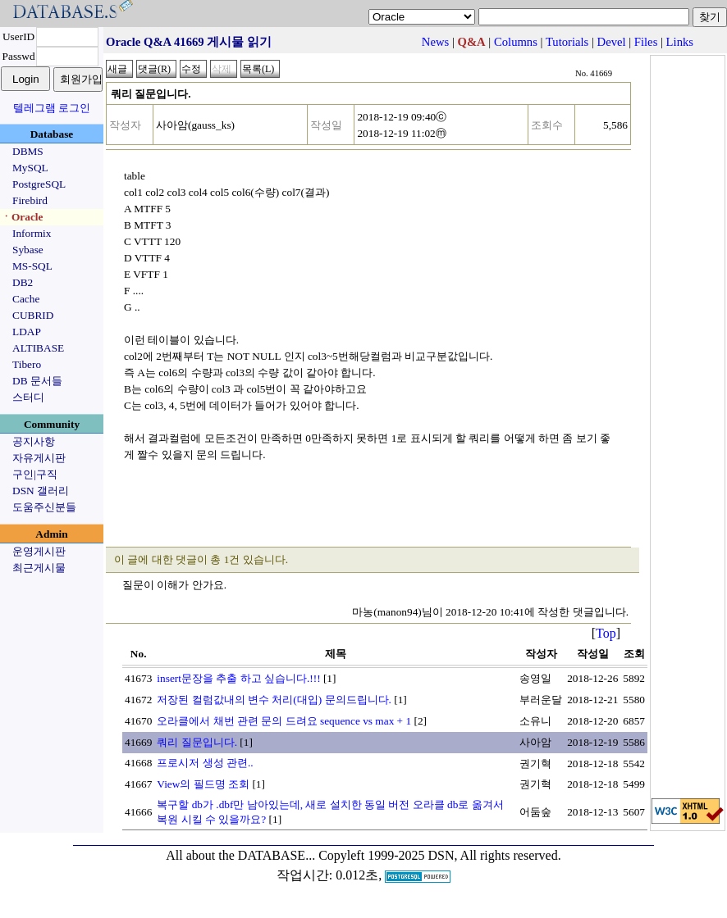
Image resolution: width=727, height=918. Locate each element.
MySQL (30, 167)
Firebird (30, 200)
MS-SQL (32, 266)
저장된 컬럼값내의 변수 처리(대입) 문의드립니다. (274, 699)
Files (646, 41)
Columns (515, 41)
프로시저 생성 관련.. (205, 763)
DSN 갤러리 (40, 490)
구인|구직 (34, 474)
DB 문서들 (37, 381)
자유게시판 (39, 458)
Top (606, 633)
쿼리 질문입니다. (197, 742)
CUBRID (32, 315)
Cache (25, 299)
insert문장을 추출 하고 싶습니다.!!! (238, 678)
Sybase (27, 249)
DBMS (27, 151)
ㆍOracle (22, 217)
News (435, 41)
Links (679, 41)
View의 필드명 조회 (203, 784)
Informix (31, 233)
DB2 (22, 282)
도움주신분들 (44, 507)
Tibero (26, 364)
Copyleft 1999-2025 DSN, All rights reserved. (439, 855)
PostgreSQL (39, 184)
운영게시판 (39, 551)
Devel (611, 41)
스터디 (28, 397)
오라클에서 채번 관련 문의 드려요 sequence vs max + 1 (284, 721)
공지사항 (33, 441)
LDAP (26, 331)
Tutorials (567, 41)
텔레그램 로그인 (51, 108)
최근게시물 (39, 567)
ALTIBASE (38, 348)
